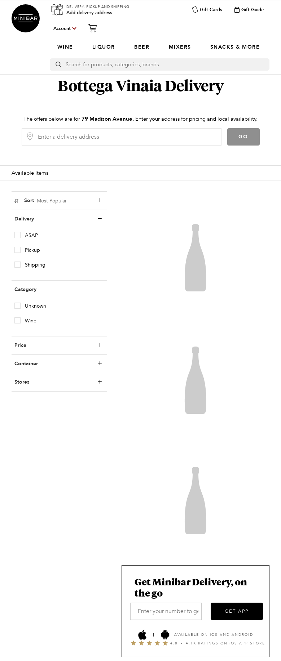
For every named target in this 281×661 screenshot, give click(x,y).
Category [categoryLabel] (58, 290)
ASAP (31, 235)
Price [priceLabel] (58, 345)
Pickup (32, 250)
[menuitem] (65, 47)
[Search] (167, 64)
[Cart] (94, 28)
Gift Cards (207, 9)
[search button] (58, 64)
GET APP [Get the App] (237, 611)
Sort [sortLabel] (58, 201)
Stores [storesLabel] (58, 382)
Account (62, 28)
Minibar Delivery (26, 18)
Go (243, 136)
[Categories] (158, 47)
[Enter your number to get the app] (166, 611)
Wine (30, 320)
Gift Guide (249, 9)
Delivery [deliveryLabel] (58, 219)
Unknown (35, 306)
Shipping (35, 265)
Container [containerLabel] (58, 364)
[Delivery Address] (127, 137)
